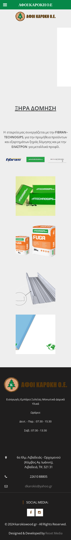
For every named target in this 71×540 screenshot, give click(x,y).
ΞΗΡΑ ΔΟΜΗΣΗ (35, 108)
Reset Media (54, 533)
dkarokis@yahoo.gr (38, 486)
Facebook (31, 512)
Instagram (39, 512)
